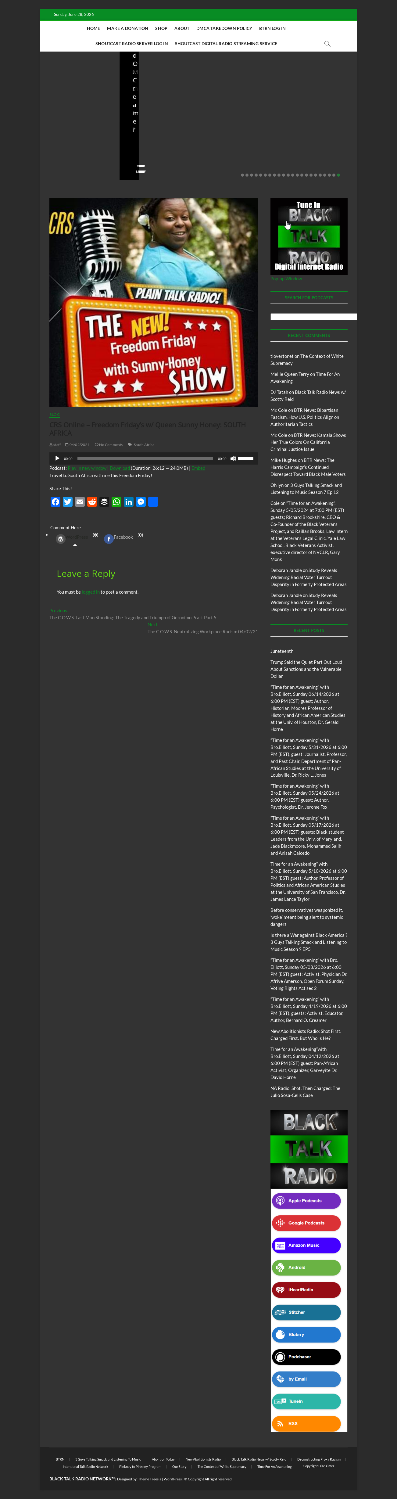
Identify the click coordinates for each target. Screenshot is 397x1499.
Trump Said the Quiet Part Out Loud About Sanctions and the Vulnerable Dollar (77, 133)
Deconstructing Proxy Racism (319, 1459)
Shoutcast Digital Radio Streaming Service (226, 43)
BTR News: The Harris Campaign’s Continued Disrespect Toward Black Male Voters (308, 467)
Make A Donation (127, 28)
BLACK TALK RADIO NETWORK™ (82, 1478)
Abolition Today (163, 1459)
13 (297, 175)
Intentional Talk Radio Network (85, 1466)
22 (338, 175)
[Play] (57, 458)
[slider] (145, 458)
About (181, 28)
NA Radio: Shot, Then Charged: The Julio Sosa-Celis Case (313, 137)
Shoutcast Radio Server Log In (131, 43)
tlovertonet (282, 356)
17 (315, 175)
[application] (153, 458)
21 (333, 175)
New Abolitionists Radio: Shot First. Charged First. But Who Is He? (237, 133)
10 (283, 175)
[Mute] (233, 458)
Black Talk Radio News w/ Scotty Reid (259, 1459)
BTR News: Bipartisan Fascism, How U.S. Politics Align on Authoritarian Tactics (304, 417)
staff (54, 154)
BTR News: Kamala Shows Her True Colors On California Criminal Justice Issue (308, 442)
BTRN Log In (272, 28)
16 (311, 175)
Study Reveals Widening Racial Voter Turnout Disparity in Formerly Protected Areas (308, 577)
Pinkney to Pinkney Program (140, 1466)
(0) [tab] (74, 539)
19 (324, 175)
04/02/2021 (77, 444)
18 (320, 175)
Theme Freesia (149, 1479)
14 (301, 175)
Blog (61, 111)
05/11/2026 (156, 154)
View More (59, 172)
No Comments (62, 162)
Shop (161, 28)
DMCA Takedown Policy (224, 28)
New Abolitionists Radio (318, 119)
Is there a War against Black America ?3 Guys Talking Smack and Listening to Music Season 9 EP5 (308, 942)
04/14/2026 (235, 154)
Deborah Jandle (286, 570)
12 (292, 175)
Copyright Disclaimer (318, 1466)
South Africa (144, 444)
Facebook (118, 539)
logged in (91, 592)
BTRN (73, 111)
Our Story (179, 1466)
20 (329, 175)
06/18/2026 (77, 154)
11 (288, 175)
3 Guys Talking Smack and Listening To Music (108, 1459)
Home (93, 28)
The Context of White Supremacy (222, 1466)
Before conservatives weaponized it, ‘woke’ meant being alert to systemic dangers (155, 133)
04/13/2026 (314, 154)
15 (306, 175)
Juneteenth (281, 651)
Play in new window (87, 468)
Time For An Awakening (274, 1466)
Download (120, 468)
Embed (198, 468)
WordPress (72, 539)
